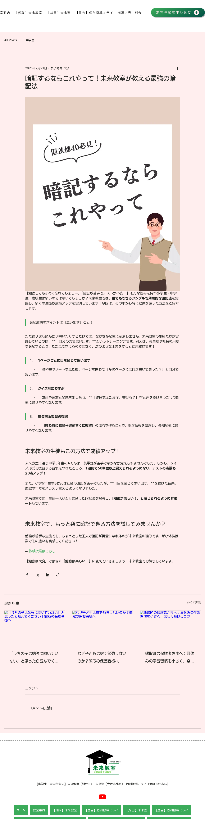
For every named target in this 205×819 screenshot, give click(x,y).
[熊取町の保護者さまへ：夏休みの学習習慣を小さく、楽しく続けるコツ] (170, 628)
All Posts (10, 40)
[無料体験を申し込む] (178, 12)
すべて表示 (193, 602)
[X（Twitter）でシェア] (37, 575)
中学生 (30, 40)
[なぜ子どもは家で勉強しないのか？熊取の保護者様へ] (102, 628)
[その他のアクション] (177, 68)
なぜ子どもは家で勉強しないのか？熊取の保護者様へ (101, 657)
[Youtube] (102, 797)
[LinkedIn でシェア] (48, 575)
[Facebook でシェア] (27, 575)
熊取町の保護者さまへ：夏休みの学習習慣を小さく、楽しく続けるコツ (169, 658)
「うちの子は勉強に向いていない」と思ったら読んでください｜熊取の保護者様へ (33, 658)
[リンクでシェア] (58, 575)
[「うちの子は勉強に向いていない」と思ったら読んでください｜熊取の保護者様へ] (34, 628)
